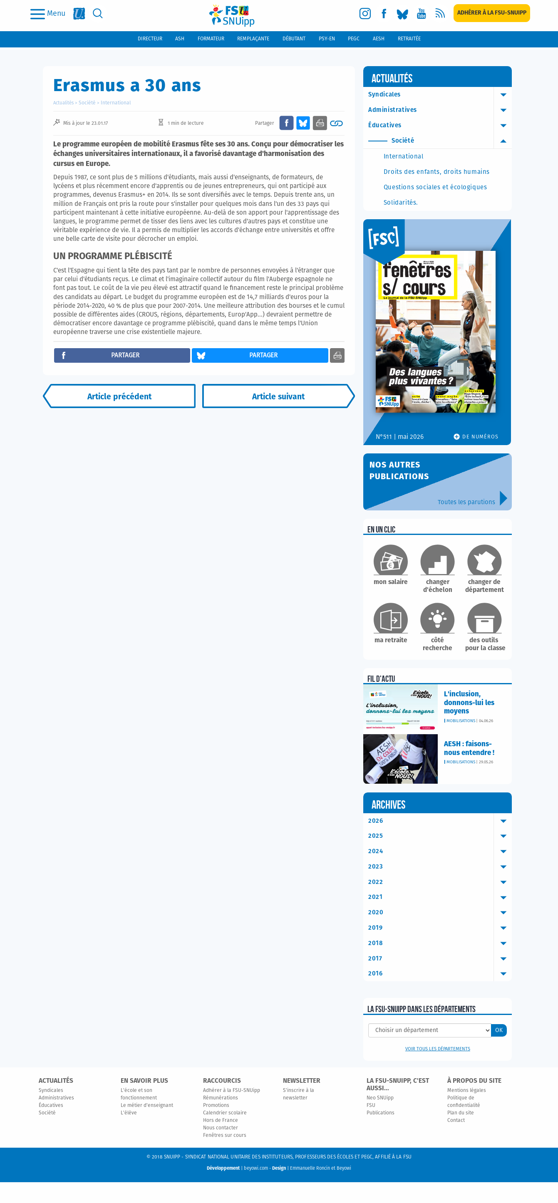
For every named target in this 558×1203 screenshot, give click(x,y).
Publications (380, 1134)
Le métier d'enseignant (147, 1126)
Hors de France (220, 1141)
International (113, 102)
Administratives (442, 111)
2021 (442, 917)
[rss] (440, 13)
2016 (442, 994)
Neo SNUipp (380, 1119)
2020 (442, 932)
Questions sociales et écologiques (429, 201)
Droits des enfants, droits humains (436, 177)
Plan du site (460, 1134)
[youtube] (421, 13)
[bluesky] (402, 13)
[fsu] (79, 13)
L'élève (129, 1134)
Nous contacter (220, 1149)
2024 (442, 870)
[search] (98, 13)
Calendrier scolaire (225, 1134)
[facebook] (383, 13)
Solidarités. (413, 220)
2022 (442, 901)
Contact (456, 1141)
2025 (442, 854)
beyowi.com (256, 1189)
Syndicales (442, 95)
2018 (442, 963)
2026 (442, 839)
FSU (371, 1126)
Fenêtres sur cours (224, 1156)
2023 (442, 886)
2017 (442, 979)
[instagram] (365, 13)
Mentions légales (466, 1111)
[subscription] (492, 13)
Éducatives (442, 126)
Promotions (216, 1126)
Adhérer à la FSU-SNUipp (231, 1111)
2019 (442, 948)
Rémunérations (220, 1119)
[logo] (232, 15)
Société (86, 102)
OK (499, 1051)
